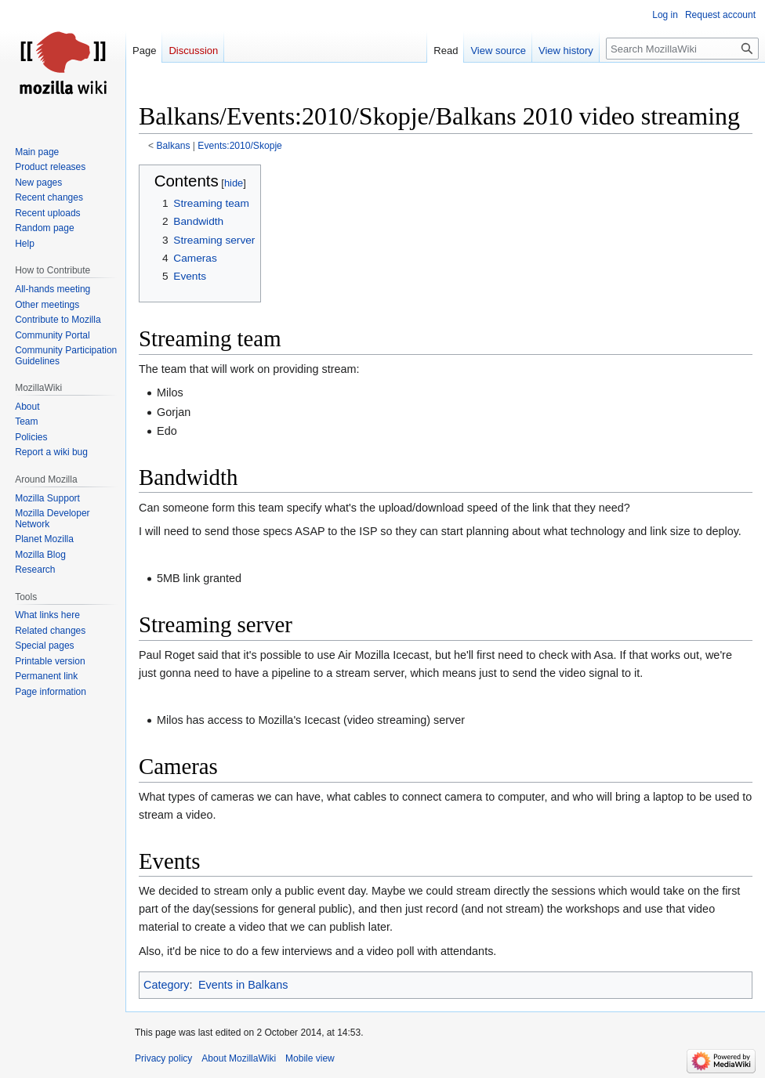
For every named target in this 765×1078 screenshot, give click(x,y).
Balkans (173, 145)
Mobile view (310, 1058)
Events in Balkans (243, 985)
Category (166, 985)
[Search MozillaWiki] (682, 49)
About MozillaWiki (238, 1058)
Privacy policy (163, 1058)
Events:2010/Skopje (239, 145)
